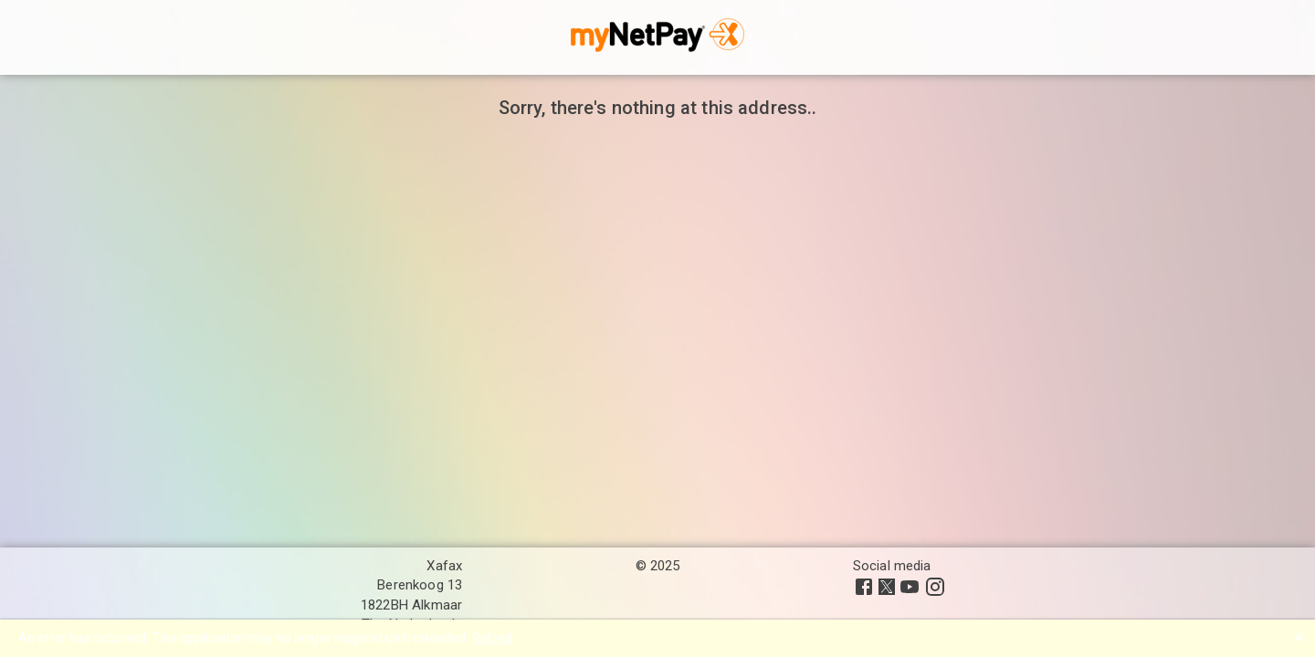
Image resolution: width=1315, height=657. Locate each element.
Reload (492, 638)
